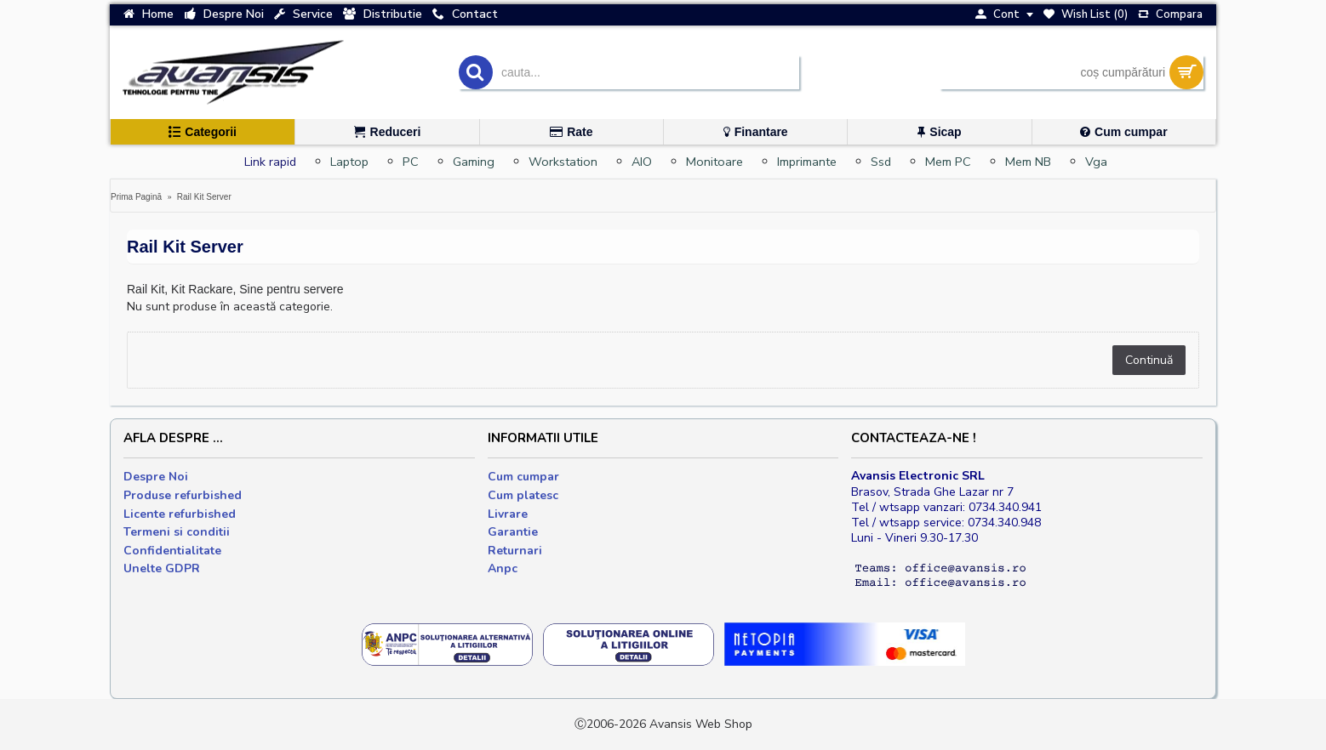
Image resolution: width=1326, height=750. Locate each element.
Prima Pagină (136, 197)
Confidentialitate (172, 551)
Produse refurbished (182, 495)
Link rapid (270, 161)
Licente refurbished (179, 514)
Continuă (1149, 360)
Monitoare (714, 161)
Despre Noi (155, 477)
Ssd (881, 161)
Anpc (502, 568)
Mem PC (948, 161)
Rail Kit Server (204, 197)
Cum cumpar (523, 477)
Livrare (508, 514)
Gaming (473, 161)
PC (411, 161)
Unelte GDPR (161, 568)
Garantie (513, 532)
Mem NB (1028, 161)
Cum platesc (523, 495)
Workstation (563, 161)
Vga (1096, 161)
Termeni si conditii (176, 532)
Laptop (349, 161)
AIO (642, 161)
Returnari (515, 551)
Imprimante (807, 161)
